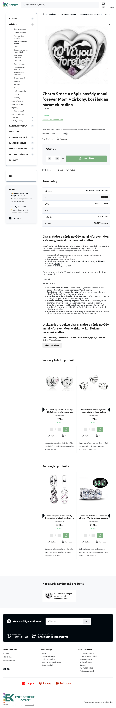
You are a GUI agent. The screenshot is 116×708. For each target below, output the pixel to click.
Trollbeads (100, 261)
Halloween (17, 84)
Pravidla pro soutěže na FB (51, 662)
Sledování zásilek (86, 662)
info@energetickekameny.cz (53, 636)
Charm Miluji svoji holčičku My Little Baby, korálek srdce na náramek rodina (59, 411)
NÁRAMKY (13, 19)
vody (75, 292)
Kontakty (83, 665)
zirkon (57, 263)
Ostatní (16, 94)
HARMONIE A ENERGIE (17, 143)
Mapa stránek (29, 705)
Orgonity (14, 107)
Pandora (83, 261)
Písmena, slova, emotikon (19, 73)
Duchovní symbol (20, 64)
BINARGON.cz (108, 702)
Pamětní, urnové (17, 101)
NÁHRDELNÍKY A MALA (18, 126)
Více (63, 133)
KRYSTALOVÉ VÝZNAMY (18, 154)
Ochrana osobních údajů (88, 656)
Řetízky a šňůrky (17, 121)
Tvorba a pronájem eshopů (93, 702)
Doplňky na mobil (17, 111)
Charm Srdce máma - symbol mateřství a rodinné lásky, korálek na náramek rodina (93, 411)
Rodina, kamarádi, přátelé (89, 14)
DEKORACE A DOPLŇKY (18, 149)
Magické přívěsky (17, 114)
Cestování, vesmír (20, 33)
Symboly (17, 81)
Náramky (17, 98)
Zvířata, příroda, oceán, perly (19, 68)
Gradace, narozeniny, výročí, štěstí (21, 51)
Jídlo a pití (17, 61)
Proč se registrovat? (87, 671)
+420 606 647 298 (20, 636)
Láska (16, 47)
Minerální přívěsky (17, 104)
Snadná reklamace (48, 656)
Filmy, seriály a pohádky (19, 37)
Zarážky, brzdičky (20, 91)
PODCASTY (13, 160)
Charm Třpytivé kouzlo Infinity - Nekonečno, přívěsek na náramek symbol (59, 516)
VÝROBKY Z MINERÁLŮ (18, 137)
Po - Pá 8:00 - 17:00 (86, 668)
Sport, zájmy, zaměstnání (18, 56)
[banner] (10, 5)
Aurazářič (14, 117)
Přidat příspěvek (52, 345)
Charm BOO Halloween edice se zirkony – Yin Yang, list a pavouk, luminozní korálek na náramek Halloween (93, 516)
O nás (44, 653)
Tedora (91, 261)
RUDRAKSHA (14, 131)
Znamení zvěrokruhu (21, 78)
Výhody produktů (48, 659)
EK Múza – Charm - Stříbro (97, 190)
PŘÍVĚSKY (52, 14)
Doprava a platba (86, 659)
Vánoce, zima (18, 88)
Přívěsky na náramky (68, 14)
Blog (11, 176)
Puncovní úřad (47, 665)
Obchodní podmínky (87, 653)
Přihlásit (86, 621)
